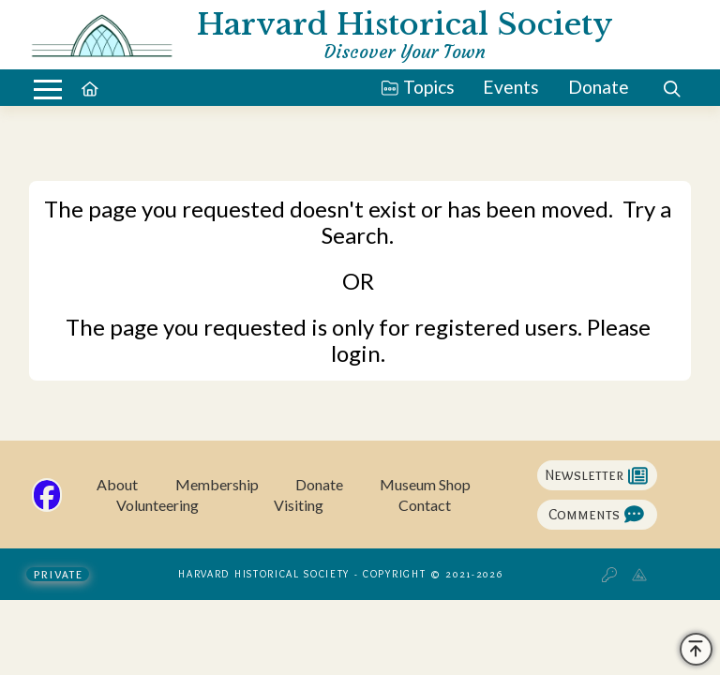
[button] (47, 89)
